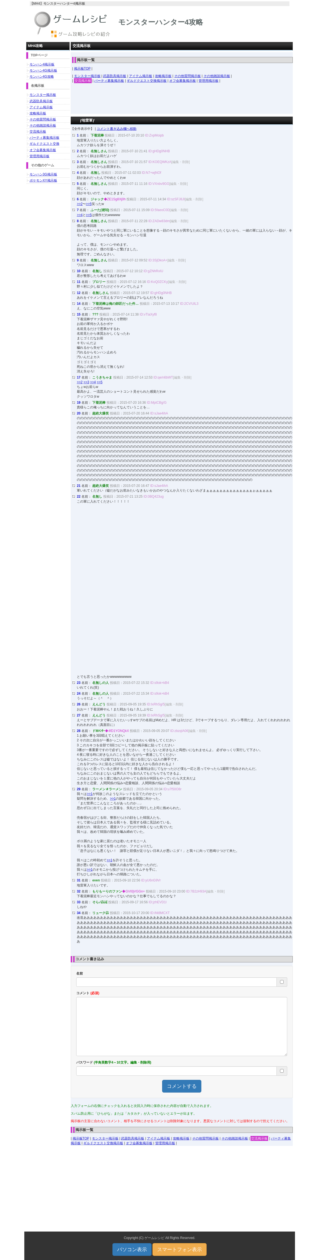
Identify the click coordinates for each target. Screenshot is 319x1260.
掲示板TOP (82, 68)
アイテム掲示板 (140, 76)
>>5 (89, 204)
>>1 (90, 794)
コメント (87, 993)
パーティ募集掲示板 (109, 81)
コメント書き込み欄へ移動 (116, 129)
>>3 (86, 382)
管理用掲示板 (208, 81)
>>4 (80, 215)
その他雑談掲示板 (217, 76)
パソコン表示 (132, 1249)
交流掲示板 (83, 81)
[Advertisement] (181, 100)
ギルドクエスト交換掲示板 (147, 81)
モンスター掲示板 (87, 76)
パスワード (113, 1062)
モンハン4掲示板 (42, 64)
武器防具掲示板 (114, 76)
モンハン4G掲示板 (43, 70)
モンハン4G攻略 (42, 76)
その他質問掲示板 (187, 76)
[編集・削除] (180, 162)
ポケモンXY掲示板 (43, 180)
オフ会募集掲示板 (182, 81)
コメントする (182, 1086)
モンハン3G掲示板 (43, 174)
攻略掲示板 (163, 76)
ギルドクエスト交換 (44, 144)
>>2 (80, 204)
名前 (79, 973)
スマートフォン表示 (179, 1249)
